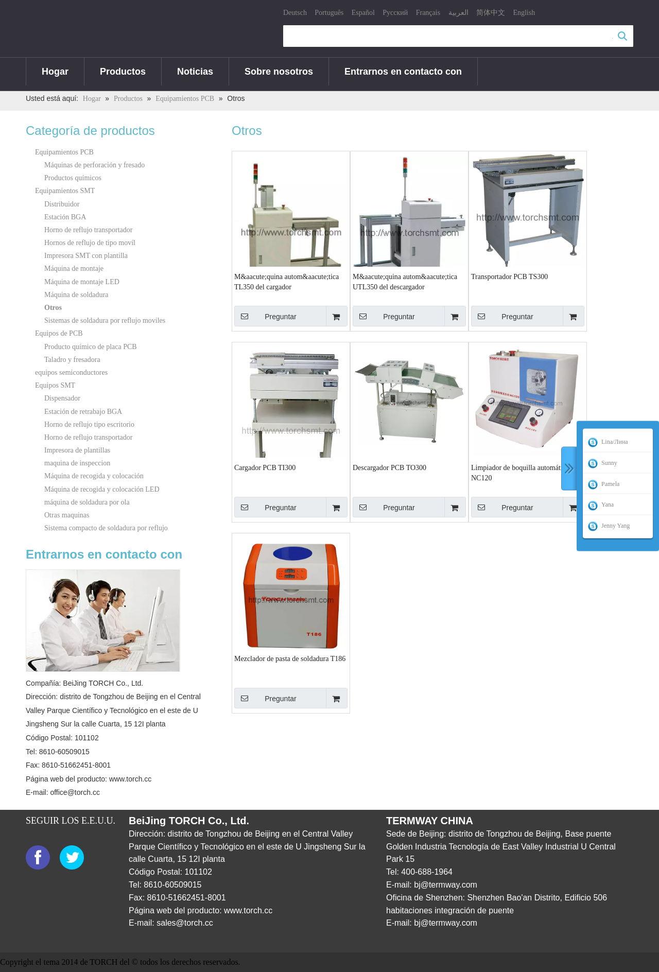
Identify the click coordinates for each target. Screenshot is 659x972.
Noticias (195, 71)
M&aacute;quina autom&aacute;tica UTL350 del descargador (405, 282)
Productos (123, 71)
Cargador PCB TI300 (265, 468)
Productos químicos (72, 178)
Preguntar (265, 316)
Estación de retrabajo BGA (83, 411)
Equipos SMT (55, 385)
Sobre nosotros (279, 71)
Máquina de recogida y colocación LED (102, 489)
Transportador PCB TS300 (509, 277)
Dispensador (62, 398)
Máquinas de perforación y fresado (94, 165)
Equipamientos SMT (65, 191)
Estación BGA (65, 217)
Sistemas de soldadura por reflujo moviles (104, 320)
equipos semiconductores (71, 372)
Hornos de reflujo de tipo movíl (89, 243)
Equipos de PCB (59, 333)
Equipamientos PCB (64, 152)
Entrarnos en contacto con (403, 71)
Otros (53, 307)
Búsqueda (622, 36)
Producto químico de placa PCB (90, 347)
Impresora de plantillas (77, 450)
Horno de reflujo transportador (88, 230)
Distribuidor (61, 204)
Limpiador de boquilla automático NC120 (520, 473)
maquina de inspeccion (77, 463)
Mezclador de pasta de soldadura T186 (289, 659)
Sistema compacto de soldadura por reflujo (106, 528)
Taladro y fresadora (72, 359)
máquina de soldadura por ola (87, 502)
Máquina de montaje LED (81, 282)
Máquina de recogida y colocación (94, 476)
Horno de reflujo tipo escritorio (89, 424)
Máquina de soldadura (76, 295)
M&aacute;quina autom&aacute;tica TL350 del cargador (286, 282)
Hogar (55, 71)
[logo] (34, 29)
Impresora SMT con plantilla (86, 255)
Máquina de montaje (73, 268)
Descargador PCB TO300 (389, 468)
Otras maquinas (66, 515)
